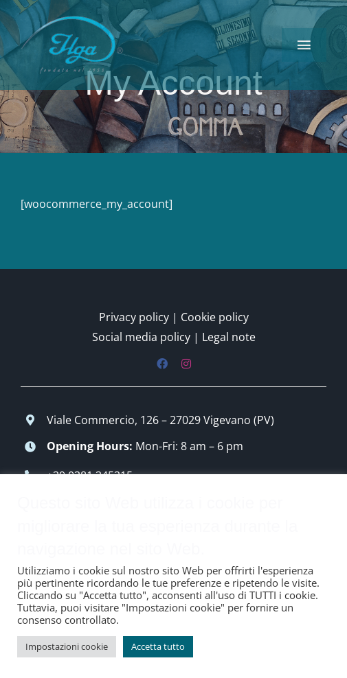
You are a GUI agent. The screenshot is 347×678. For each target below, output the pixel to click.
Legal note (229, 336)
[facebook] (162, 363)
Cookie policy (215, 317)
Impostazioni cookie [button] (66, 646)
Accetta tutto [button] (158, 646)
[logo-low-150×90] (72, 19)
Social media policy (141, 336)
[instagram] (186, 363)
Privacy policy (134, 317)
